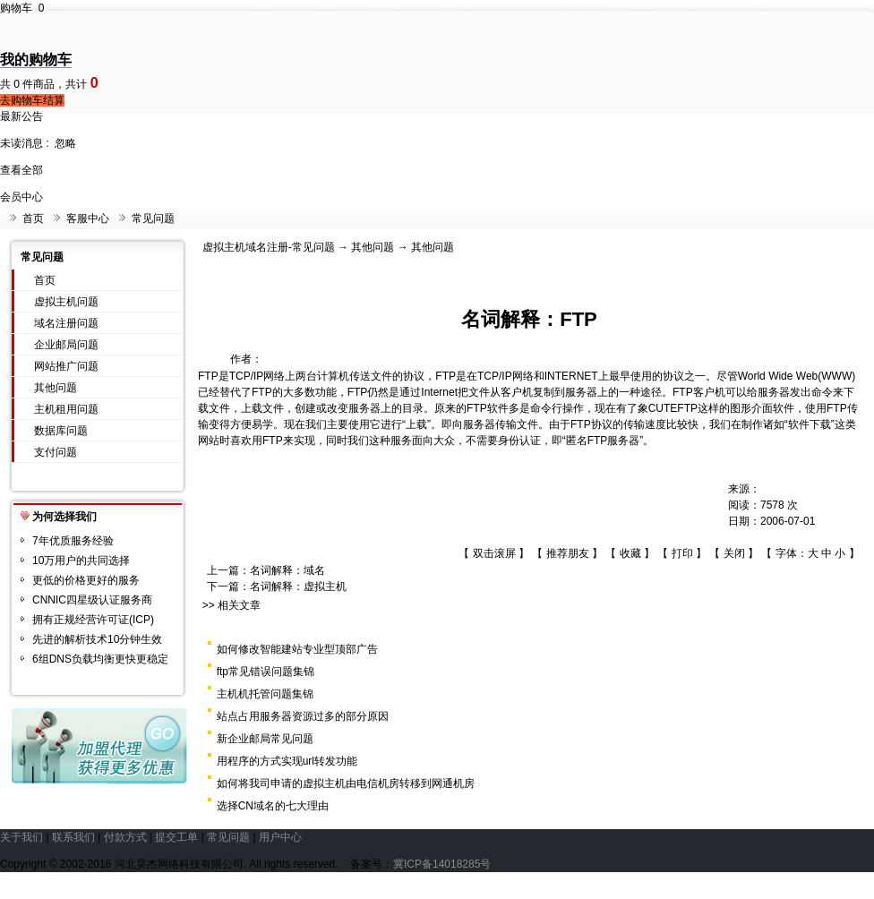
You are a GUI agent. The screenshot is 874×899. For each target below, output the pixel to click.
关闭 (734, 553)
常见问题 (153, 218)
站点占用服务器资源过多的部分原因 (303, 716)
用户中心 (280, 837)
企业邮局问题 (66, 344)
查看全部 (21, 170)
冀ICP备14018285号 (442, 864)
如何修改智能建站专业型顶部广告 (297, 649)
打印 (682, 553)
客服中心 (87, 218)
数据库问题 (61, 430)
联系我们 (73, 837)
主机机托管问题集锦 (265, 694)
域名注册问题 (66, 323)
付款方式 (125, 837)
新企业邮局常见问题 (265, 738)
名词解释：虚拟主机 (298, 586)
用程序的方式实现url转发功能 (287, 761)
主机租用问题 (66, 409)
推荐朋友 (567, 553)
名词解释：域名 (287, 570)
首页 (33, 218)
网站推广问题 (66, 366)
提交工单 (176, 837)
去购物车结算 (32, 100)
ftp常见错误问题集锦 (265, 671)
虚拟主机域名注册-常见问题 (268, 247)
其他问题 (55, 387)
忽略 (65, 143)
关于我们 (21, 837)
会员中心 (21, 197)
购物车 (22, 8)
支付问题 (55, 452)
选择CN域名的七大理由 (273, 806)
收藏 (630, 553)
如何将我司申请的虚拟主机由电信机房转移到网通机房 (346, 783)
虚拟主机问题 (66, 301)
